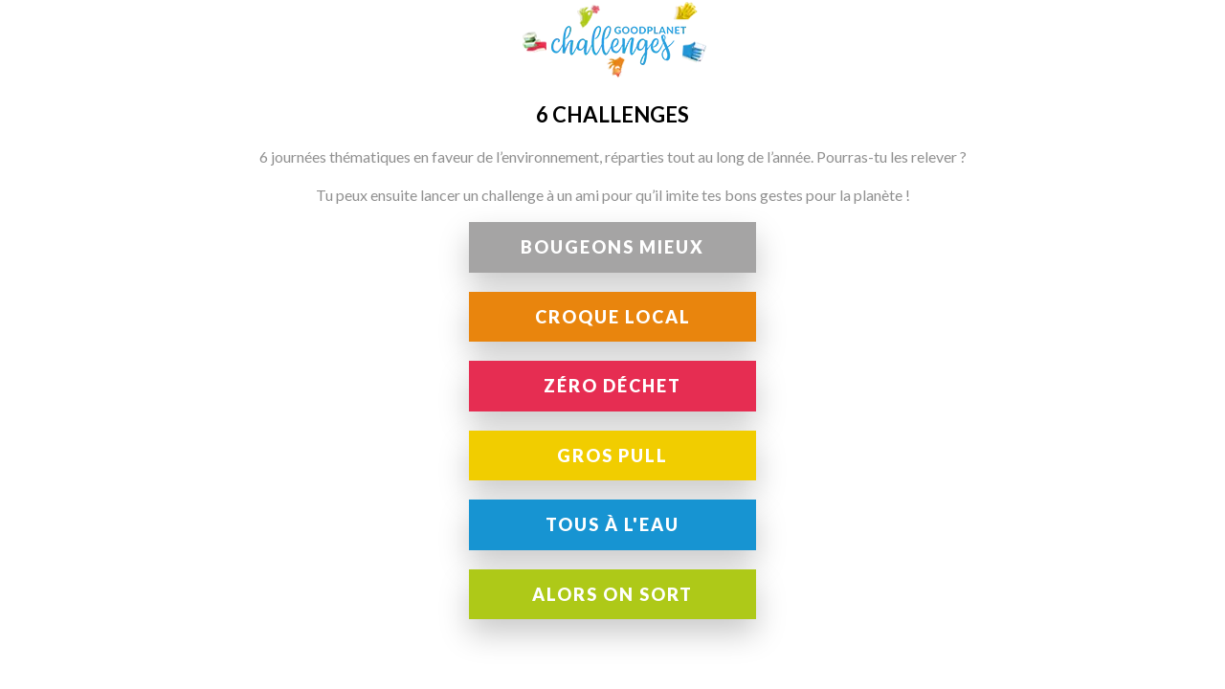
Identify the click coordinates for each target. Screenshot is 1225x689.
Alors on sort (612, 594)
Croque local (613, 316)
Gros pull (612, 455)
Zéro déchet (612, 385)
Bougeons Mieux (612, 246)
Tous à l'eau (612, 524)
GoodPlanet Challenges (612, 39)
